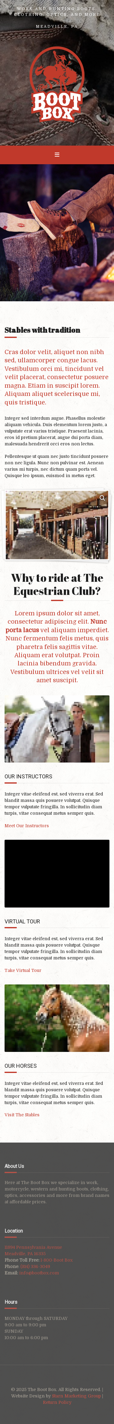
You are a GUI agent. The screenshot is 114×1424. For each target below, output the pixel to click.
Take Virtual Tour (23, 970)
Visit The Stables (22, 1114)
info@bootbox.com (39, 1272)
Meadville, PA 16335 (25, 1253)
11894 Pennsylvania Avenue (33, 1247)
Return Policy (57, 1402)
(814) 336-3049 (35, 1266)
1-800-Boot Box (56, 1260)
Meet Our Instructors (27, 825)
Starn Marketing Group (77, 1395)
